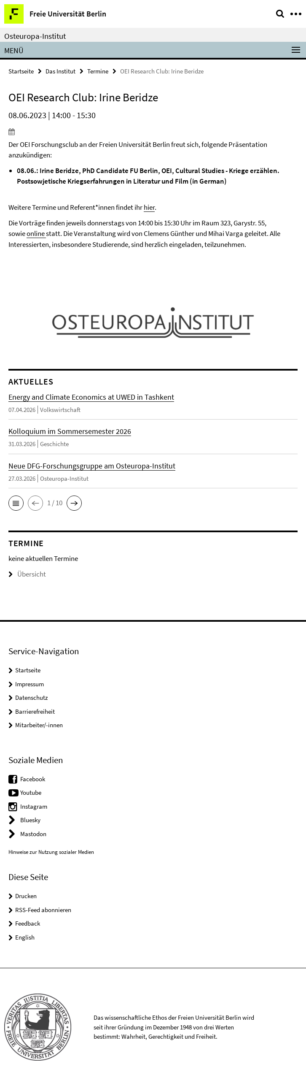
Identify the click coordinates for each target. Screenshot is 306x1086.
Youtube (30, 792)
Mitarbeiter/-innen (39, 725)
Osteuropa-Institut (35, 36)
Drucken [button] (26, 896)
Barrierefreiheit (35, 711)
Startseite (21, 71)
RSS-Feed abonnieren (43, 910)
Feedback (27, 923)
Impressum (29, 684)
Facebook (32, 779)
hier (149, 207)
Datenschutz (31, 697)
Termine (97, 71)
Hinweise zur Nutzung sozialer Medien (51, 852)
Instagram (33, 806)
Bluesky (30, 820)
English (25, 937)
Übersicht (27, 574)
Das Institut (60, 71)
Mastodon (33, 834)
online (36, 233)
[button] (16, 503)
